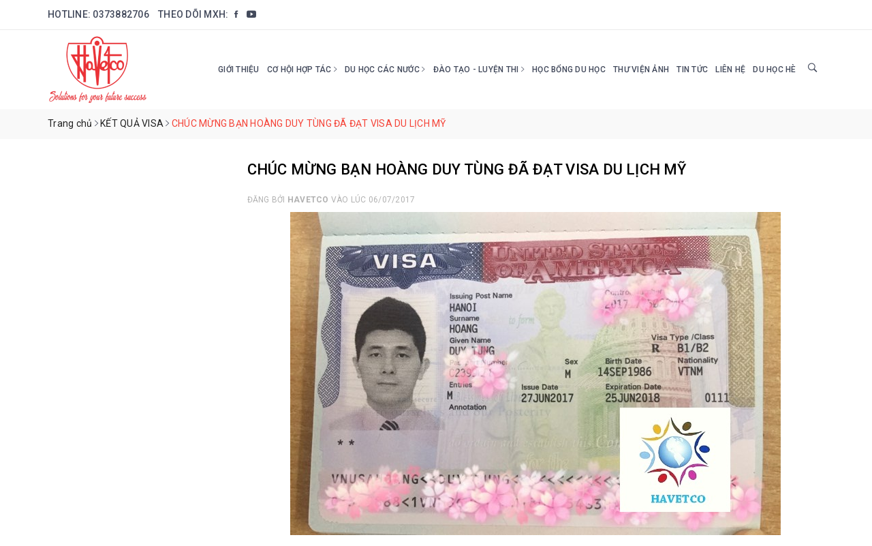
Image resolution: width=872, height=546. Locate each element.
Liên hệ (730, 69)
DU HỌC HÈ (774, 69)
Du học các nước (385, 69)
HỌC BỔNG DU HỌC (569, 69)
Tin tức (692, 69)
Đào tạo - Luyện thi (479, 69)
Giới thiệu (239, 69)
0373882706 (121, 14)
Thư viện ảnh (641, 69)
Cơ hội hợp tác (302, 69)
